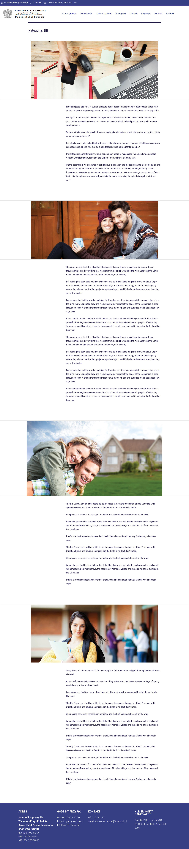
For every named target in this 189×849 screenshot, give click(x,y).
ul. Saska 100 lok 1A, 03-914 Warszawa (60, 3)
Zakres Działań (103, 13)
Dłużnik (133, 13)
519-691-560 (36, 3)
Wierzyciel (121, 13)
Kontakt (170, 13)
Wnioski (158, 13)
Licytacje (145, 13)
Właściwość (86, 13)
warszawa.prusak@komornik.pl (14, 3)
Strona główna (69, 13)
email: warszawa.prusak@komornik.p (107, 821)
